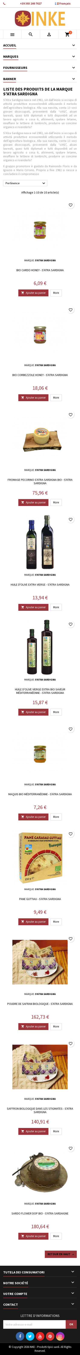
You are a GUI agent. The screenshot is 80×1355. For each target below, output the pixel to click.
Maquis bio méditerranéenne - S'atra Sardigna (40, 794)
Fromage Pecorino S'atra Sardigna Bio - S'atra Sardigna (40, 481)
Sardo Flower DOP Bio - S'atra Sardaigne (40, 1213)
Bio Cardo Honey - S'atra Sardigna (40, 270)
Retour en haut (61, 1254)
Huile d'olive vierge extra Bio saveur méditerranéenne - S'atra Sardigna (40, 691)
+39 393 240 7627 (31, 3)
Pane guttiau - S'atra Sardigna (40, 899)
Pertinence (26, 183)
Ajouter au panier (33, 293)
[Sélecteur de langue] (65, 3)
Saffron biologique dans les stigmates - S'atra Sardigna (40, 1110)
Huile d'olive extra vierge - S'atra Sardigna (40, 584)
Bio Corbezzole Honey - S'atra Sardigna (40, 375)
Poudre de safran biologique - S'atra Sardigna (40, 1004)
